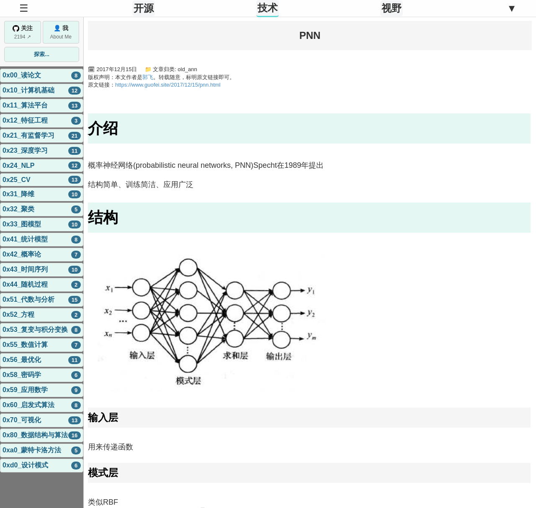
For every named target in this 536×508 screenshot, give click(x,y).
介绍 (103, 128)
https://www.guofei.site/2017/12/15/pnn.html (168, 85)
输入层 (103, 417)
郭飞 (147, 77)
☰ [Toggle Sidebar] (23, 8)
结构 (103, 217)
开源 (144, 8)
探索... (41, 54)
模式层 (103, 472)
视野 (391, 8)
